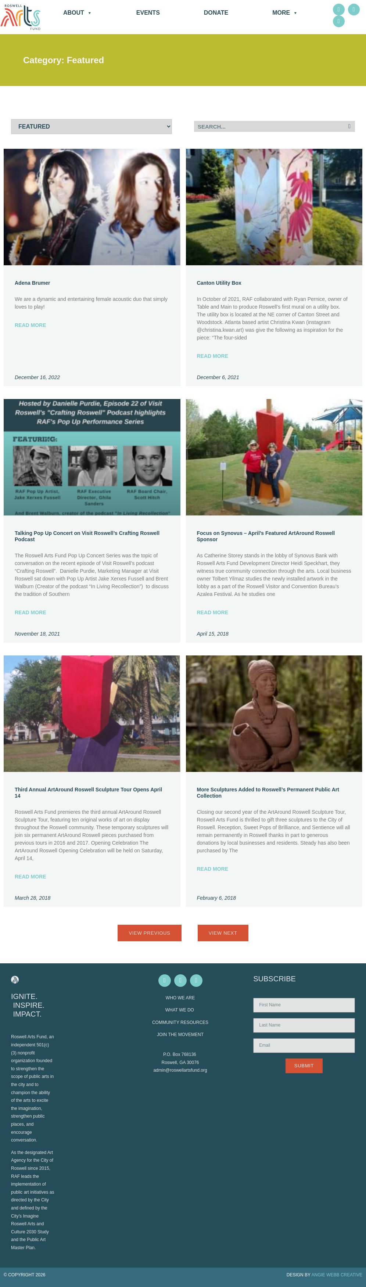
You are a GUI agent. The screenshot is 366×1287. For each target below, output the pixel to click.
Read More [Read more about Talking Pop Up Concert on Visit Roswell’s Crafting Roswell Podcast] (30, 612)
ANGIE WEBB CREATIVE (337, 1274)
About (77, 13)
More (285, 13)
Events (148, 13)
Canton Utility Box (219, 283)
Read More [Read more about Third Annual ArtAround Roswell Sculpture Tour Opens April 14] (30, 877)
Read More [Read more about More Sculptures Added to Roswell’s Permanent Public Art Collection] (213, 869)
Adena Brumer (32, 283)
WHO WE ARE (180, 997)
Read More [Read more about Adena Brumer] (30, 325)
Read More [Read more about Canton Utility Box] (213, 356)
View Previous (149, 933)
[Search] (349, 126)
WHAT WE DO (180, 1010)
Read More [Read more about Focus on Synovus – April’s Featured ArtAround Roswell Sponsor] (213, 612)
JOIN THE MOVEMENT (180, 1034)
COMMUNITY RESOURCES (180, 1022)
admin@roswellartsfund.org (180, 1070)
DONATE (216, 13)
